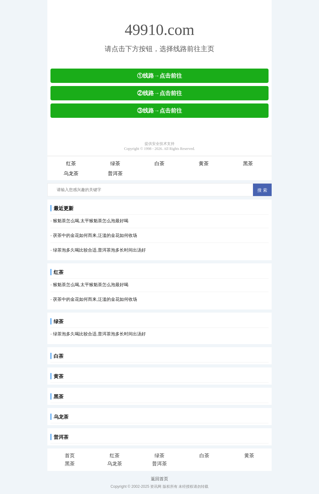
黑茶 (248, 163)
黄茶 (204, 163)
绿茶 (115, 163)
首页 (70, 455)
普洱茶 (115, 173)
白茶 (159, 163)
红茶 (71, 163)
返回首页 (159, 478)
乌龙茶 (71, 173)
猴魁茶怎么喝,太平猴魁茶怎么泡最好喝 (90, 220)
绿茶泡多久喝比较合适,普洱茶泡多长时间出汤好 (99, 249)
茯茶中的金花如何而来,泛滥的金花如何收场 (95, 235)
